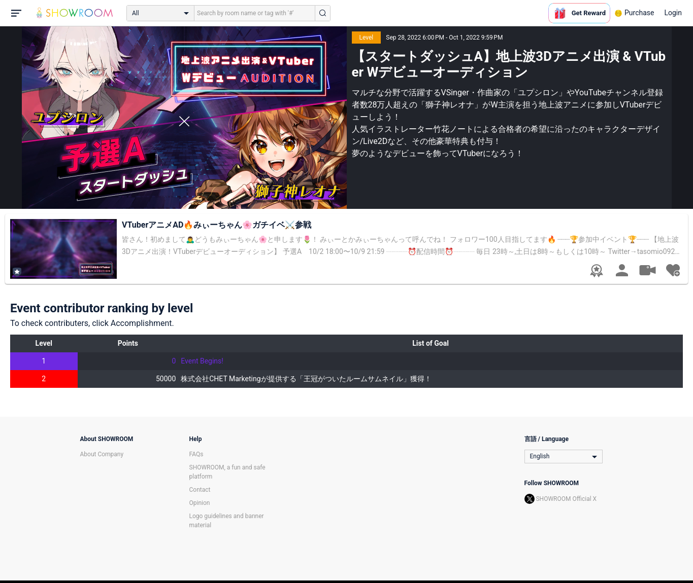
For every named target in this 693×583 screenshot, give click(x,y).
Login (673, 13)
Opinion (199, 502)
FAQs (196, 454)
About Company (102, 454)
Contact (200, 489)
